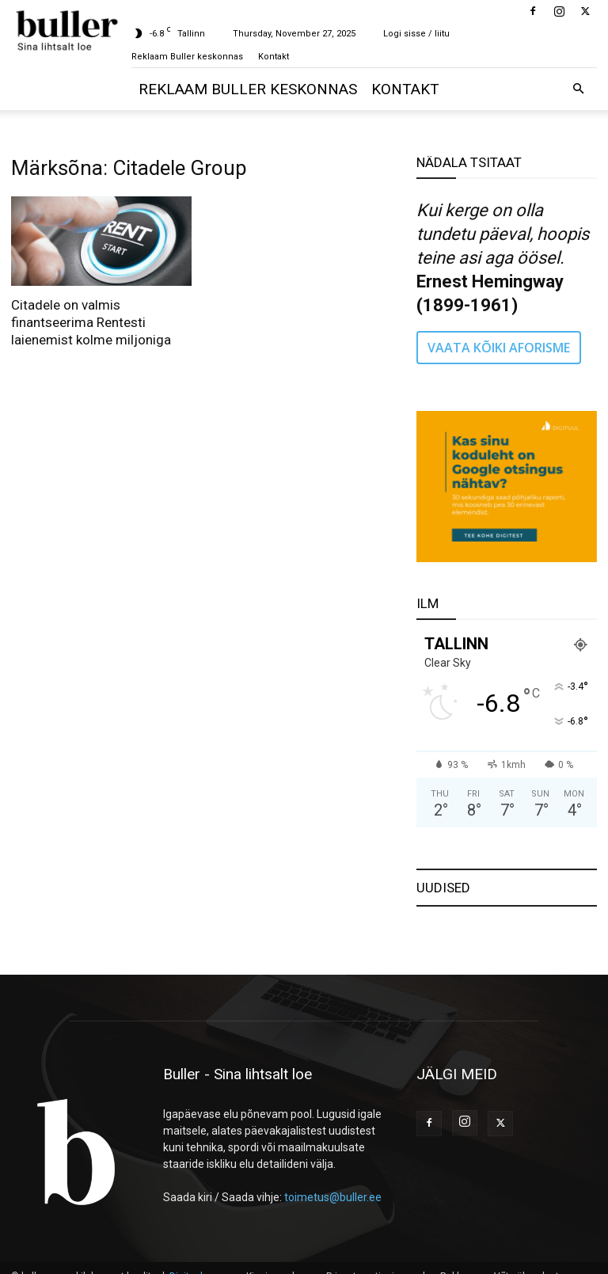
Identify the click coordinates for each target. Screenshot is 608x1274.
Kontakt (273, 56)
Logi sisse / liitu (416, 34)
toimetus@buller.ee (333, 1197)
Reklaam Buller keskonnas (187, 56)
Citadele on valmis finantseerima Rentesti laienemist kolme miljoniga (91, 322)
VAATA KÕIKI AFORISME (499, 347)
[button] (578, 89)
